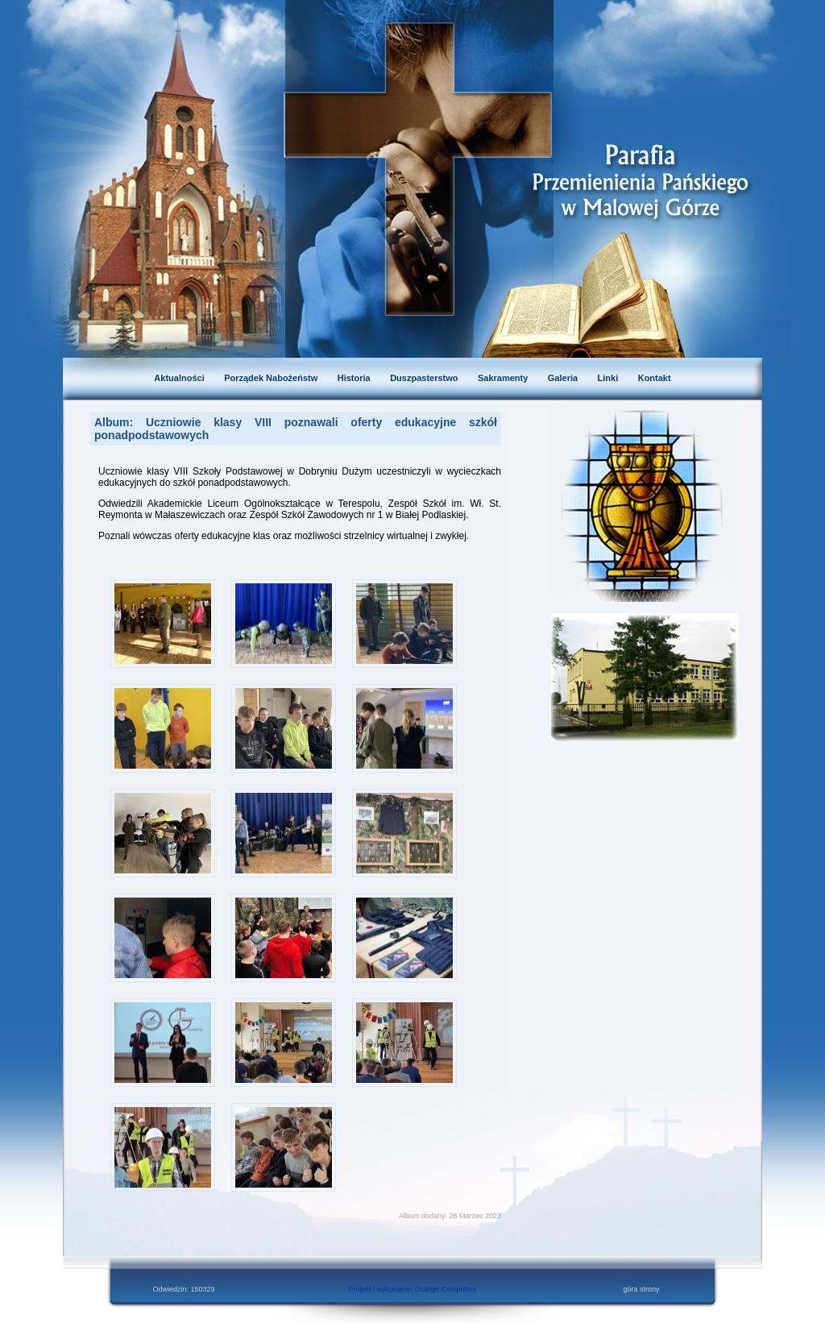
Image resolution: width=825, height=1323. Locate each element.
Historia (354, 378)
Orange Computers (446, 1289)
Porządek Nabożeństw (270, 378)
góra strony (641, 1289)
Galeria (563, 378)
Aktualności (179, 378)
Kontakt (654, 378)
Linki (608, 378)
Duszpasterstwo (424, 378)
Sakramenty (503, 378)
